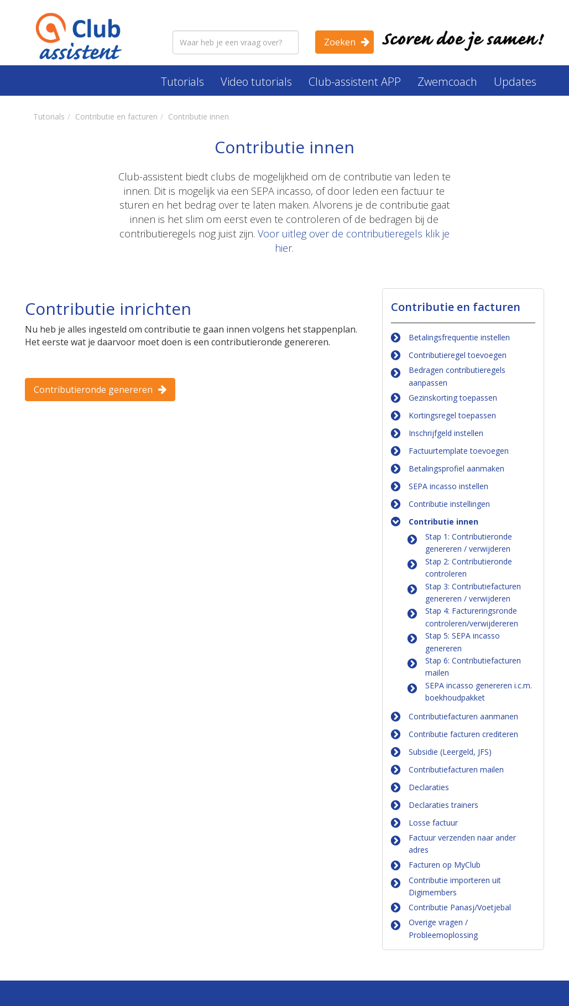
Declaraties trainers (443, 805)
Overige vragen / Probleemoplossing (443, 928)
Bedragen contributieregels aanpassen (457, 376)
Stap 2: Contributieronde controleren (468, 567)
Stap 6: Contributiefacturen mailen (473, 666)
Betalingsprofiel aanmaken (456, 468)
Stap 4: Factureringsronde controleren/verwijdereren (471, 616)
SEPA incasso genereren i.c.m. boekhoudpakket (478, 691)
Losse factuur (433, 822)
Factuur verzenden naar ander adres (462, 843)
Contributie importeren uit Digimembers (455, 886)
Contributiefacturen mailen (456, 769)
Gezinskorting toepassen (453, 397)
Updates (515, 81)
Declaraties (429, 787)
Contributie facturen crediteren (463, 734)
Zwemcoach (447, 81)
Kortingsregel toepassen (452, 415)
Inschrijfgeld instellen (446, 433)
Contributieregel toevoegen (458, 355)
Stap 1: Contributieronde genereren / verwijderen (468, 542)
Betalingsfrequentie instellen (459, 337)
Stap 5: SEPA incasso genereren (462, 641)
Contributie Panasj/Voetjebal (460, 907)
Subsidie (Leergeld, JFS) (450, 751)
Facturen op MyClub (445, 864)
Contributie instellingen (449, 504)
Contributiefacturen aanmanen (463, 716)
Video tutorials (256, 81)
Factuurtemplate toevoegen (459, 450)
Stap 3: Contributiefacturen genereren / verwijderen (473, 592)
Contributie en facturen (455, 306)
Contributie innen (443, 521)
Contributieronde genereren (93, 389)
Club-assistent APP (355, 81)
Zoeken (340, 42)
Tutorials (182, 81)
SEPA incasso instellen (448, 486)
